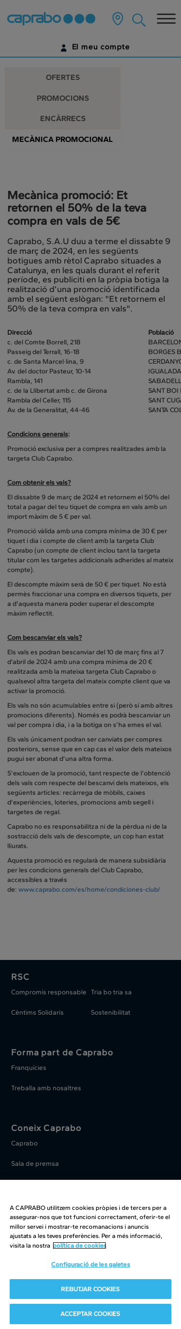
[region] (90, 1254)
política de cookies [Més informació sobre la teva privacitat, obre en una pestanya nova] (79, 1245)
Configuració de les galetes (90, 1264)
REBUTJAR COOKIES (90, 1289)
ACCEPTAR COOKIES (90, 1313)
